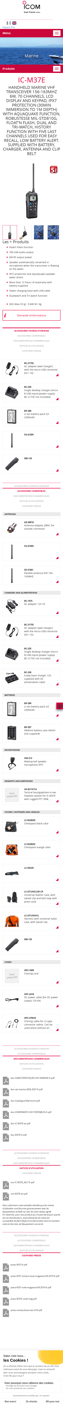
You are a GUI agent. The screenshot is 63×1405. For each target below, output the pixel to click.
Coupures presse (31, 350)
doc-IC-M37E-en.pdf (20, 1123)
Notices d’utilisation (31, 345)
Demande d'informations (31, 315)
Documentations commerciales (32, 340)
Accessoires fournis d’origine (31, 330)
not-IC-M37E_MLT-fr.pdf (22, 1182)
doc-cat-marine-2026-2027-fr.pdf (27, 1089)
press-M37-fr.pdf (19, 1264)
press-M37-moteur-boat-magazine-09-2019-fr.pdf (35, 1276)
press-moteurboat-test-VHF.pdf (26, 1310)
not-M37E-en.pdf (19, 1193)
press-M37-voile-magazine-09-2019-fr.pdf (31, 1287)
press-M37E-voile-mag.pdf (23, 1298)
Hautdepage (59, 706)
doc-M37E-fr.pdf (19, 1134)
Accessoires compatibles (31, 335)
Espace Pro (9, 27)
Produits (9, 69)
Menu (7, 33)
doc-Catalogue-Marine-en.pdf (25, 1100)
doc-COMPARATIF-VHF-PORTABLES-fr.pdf (31, 1112)
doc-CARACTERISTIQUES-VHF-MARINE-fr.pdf (32, 1077)
